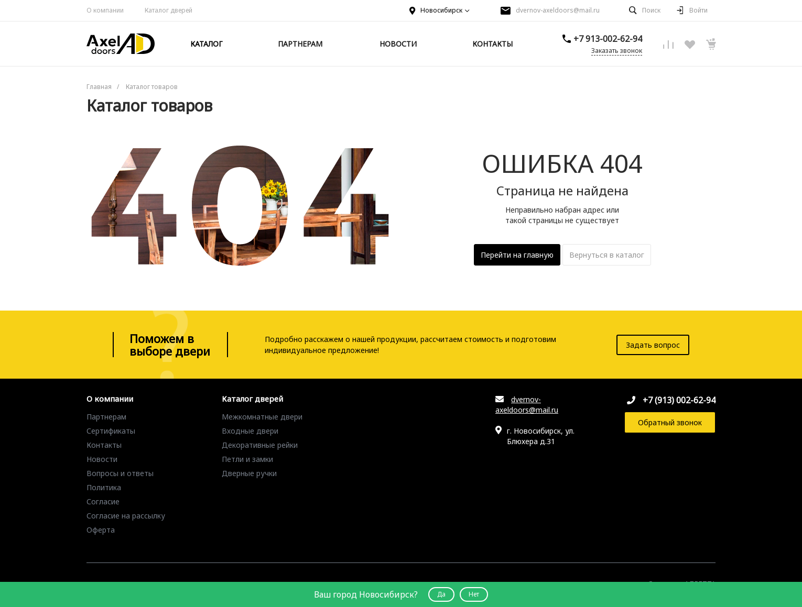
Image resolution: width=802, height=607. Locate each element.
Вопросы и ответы (120, 473)
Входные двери (250, 431)
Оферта (100, 530)
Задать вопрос (653, 345)
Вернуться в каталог (606, 255)
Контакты (104, 445)
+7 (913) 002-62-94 (679, 400)
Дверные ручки (249, 473)
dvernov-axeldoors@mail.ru (558, 10)
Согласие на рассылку (125, 516)
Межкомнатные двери (262, 417)
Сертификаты (110, 431)
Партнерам (106, 417)
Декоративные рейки (260, 445)
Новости (101, 459)
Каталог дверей (252, 399)
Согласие (103, 501)
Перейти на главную (517, 255)
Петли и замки (247, 459)
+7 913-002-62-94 (607, 39)
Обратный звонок (670, 422)
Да (441, 594)
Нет (474, 594)
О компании (105, 10)
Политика (103, 487)
